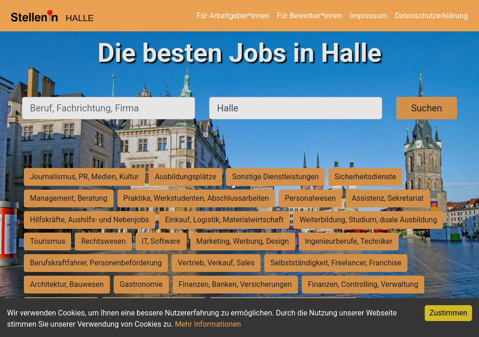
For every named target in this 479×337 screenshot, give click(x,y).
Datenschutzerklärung (431, 15)
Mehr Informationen (208, 324)
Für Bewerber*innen (309, 15)
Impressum (369, 15)
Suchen (426, 108)
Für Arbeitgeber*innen (232, 15)
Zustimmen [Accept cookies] (448, 312)
